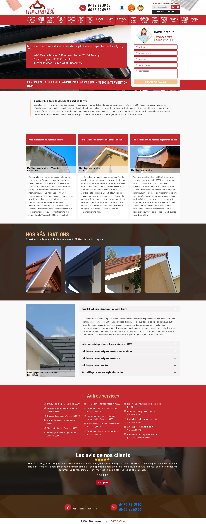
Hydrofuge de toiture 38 (99, 19)
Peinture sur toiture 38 (81, 20)
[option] (103, 467)
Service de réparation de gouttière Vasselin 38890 (102, 433)
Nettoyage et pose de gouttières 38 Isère (184, 20)
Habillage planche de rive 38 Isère (164, 20)
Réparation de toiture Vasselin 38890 (103, 404)
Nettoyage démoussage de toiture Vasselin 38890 (62, 410)
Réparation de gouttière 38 (71, 20)
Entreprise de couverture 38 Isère (31, 20)
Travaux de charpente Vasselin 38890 (64, 404)
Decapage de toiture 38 (90, 20)
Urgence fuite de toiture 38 (41, 20)
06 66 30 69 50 (99, 10)
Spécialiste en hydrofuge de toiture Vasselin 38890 (143, 420)
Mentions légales (118, 521)
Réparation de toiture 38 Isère (194, 19)
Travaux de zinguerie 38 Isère (154, 20)
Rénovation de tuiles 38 (110, 19)
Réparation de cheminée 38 (61, 20)
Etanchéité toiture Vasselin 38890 (62, 428)
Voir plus (103, 482)
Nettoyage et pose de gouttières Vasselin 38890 (61, 434)
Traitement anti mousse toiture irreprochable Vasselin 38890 (101, 417)
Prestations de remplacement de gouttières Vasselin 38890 (142, 436)
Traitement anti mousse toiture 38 (51, 20)
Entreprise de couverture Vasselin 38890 (62, 422)
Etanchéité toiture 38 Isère (174, 19)
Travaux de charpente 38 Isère (133, 20)
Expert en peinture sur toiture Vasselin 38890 (144, 405)
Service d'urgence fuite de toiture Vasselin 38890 (102, 410)
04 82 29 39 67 (99, 5)
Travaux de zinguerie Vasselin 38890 (63, 416)
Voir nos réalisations (166, 12)
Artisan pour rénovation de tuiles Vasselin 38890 (142, 428)
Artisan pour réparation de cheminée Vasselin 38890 (103, 425)
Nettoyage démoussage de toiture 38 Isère (144, 20)
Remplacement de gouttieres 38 (122, 19)
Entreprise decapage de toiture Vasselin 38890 (141, 413)
